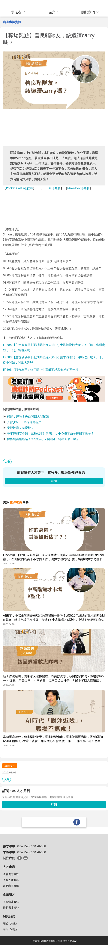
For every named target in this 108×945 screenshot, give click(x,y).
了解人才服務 (11, 880)
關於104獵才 (10, 923)
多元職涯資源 (11, 885)
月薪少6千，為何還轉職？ (24, 422)
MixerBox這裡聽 (78, 188)
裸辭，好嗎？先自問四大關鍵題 (28, 416)
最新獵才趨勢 (11, 907)
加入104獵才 (10, 929)
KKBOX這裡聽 (51, 188)
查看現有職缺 (11, 874)
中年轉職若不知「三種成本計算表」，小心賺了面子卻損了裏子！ (50, 433)
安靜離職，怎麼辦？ (20, 428)
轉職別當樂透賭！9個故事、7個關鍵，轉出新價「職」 (43, 439)
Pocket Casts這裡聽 (19, 188)
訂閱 (54, 804)
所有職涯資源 (12, 22)
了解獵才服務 (11, 901)
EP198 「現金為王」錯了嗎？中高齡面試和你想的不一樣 (40, 370)
